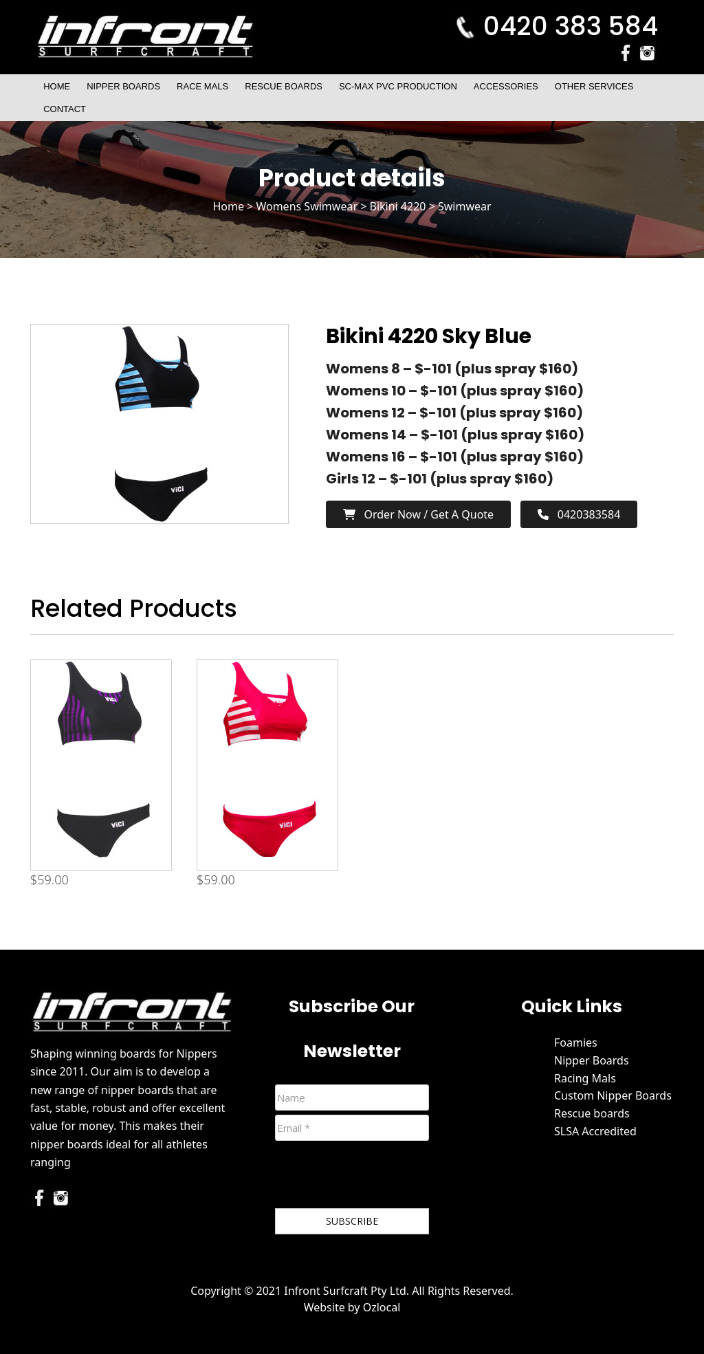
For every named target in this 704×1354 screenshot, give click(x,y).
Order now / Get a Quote (418, 514)
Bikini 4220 (397, 206)
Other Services (594, 86)
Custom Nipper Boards (613, 1095)
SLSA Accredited (595, 1131)
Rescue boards (592, 1113)
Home (56, 86)
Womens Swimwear (307, 206)
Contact (64, 109)
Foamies (575, 1042)
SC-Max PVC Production (398, 86)
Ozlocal (382, 1307)
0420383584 (579, 514)
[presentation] (379, 1177)
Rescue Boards (283, 86)
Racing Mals (585, 1078)
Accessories (506, 86)
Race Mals (202, 86)
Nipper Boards (123, 86)
